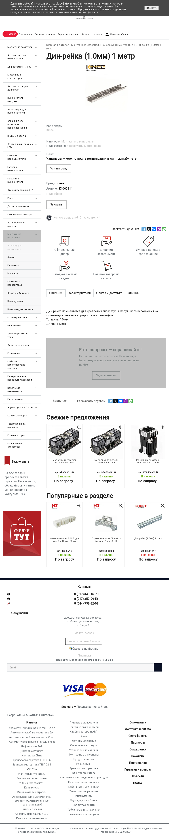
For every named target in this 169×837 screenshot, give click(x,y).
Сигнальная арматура (19, 214)
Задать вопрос (106, 375)
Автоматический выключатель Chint (32, 737)
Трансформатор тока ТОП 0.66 (32, 760)
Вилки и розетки (17, 136)
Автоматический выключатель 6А (31, 732)
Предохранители (17, 317)
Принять (151, 8)
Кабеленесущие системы (83, 782)
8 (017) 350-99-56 (86, 599)
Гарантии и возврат (68, 34)
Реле (10, 198)
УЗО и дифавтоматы (32, 783)
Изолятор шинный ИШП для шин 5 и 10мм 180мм (64, 539)
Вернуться (56, 401)
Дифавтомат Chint (31, 751)
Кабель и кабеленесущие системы (16, 365)
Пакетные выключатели (15, 180)
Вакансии (137, 756)
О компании (138, 722)
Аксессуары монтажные (84, 146)
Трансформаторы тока (17, 335)
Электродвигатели (18, 345)
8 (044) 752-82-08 (86, 603)
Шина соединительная (20, 309)
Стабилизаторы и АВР (20, 190)
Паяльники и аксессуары (14, 445)
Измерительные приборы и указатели (19, 378)
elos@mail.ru (19, 613)
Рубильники (14, 325)
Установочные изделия (16, 224)
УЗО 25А (32, 769)
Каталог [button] (11, 34)
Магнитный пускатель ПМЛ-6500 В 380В (106, 461)
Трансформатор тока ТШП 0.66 (32, 764)
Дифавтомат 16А (32, 746)
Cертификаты (137, 736)
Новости (138, 776)
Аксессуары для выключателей (16, 111)
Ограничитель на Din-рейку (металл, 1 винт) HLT (106, 539)
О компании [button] (25, 34)
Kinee (50, 130)
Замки (11, 257)
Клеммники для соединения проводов (84, 777)
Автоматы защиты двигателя (18, 88)
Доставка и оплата (45, 34)
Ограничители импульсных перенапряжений (17, 124)
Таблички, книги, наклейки (16, 425)
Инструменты (15, 399)
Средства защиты (17, 415)
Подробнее (54, 194)
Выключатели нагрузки (15, 100)
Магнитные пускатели (20, 47)
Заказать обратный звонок (83, 641)
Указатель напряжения (83, 791)
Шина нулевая (15, 301)
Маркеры (12, 273)
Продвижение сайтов (92, 706)
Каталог (31, 722)
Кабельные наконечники (14, 390)
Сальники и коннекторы (14, 283)
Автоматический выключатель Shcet (32, 741)
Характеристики (79, 293)
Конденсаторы (16, 435)
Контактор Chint (32, 755)
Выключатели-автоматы (32, 778)
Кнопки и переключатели (16, 157)
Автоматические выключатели (17, 57)
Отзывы (134, 293)
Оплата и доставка (109, 293)
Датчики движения (18, 206)
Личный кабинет (116, 34)
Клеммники (13, 353)
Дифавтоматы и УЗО (19, 66)
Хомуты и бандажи (18, 293)
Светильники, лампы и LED (20, 146)
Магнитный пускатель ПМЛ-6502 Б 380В (64, 461)
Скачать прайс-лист (84, 648)
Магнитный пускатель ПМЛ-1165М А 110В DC (148, 461)
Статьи (85, 34)
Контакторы (31, 787)
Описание (56, 293)
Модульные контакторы (14, 76)
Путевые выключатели (15, 169)
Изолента (13, 265)
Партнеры (138, 742)
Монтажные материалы (78, 141)
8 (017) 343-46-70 (86, 594)
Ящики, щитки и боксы (20, 407)
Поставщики (138, 763)
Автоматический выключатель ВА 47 (32, 728)
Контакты (97, 34)
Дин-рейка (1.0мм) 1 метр (148, 538)
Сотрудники (138, 749)
